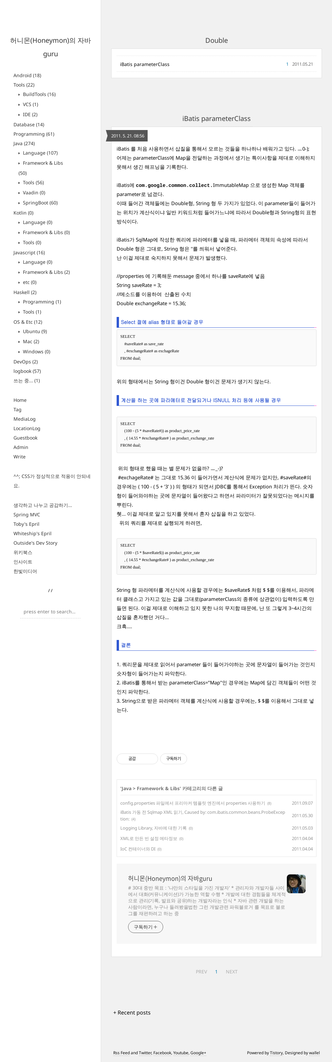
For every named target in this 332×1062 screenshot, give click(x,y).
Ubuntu (34, 331)
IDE (29, 114)
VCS (30, 104)
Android (27, 75)
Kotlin (23, 213)
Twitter (145, 1053)
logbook (27, 371)
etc (29, 282)
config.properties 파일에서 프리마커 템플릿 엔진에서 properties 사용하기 (192, 803)
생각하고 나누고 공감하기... (42, 505)
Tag (17, 409)
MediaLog (24, 419)
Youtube (180, 1053)
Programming (33, 134)
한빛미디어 (25, 571)
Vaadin (33, 192)
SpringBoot (40, 202)
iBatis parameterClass (145, 64)
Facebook (162, 1053)
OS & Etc (27, 322)
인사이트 (22, 561)
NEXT (232, 971)
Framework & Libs (46, 232)
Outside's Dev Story (35, 543)
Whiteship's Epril (32, 533)
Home (20, 400)
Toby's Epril (26, 524)
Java (24, 143)
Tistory (276, 1053)
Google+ (198, 1053)
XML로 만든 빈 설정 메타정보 (148, 838)
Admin (20, 447)
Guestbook (25, 438)
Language (40, 153)
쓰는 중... (26, 380)
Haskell (24, 292)
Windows (36, 351)
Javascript (29, 252)
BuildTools (39, 94)
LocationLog (26, 428)
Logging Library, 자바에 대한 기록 (153, 828)
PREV (201, 971)
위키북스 (22, 552)
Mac (30, 341)
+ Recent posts (132, 1012)
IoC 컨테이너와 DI (137, 849)
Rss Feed (121, 1053)
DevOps (25, 361)
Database (28, 124)
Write (19, 456)
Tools (23, 85)
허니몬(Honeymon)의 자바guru (170, 878)
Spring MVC (26, 514)
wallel (314, 1053)
